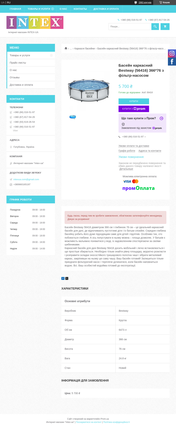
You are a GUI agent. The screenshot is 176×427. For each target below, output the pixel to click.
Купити (133, 101)
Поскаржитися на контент (88, 422)
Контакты (80, 9)
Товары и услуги (39, 9)
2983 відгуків (145, 2)
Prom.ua (105, 419)
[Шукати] (155, 26)
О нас (63, 9)
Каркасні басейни (85, 48)
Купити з (133, 108)
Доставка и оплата (106, 9)
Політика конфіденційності (116, 422)
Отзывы (15, 77)
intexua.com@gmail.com (26, 179)
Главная (15, 9)
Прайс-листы (18, 62)
